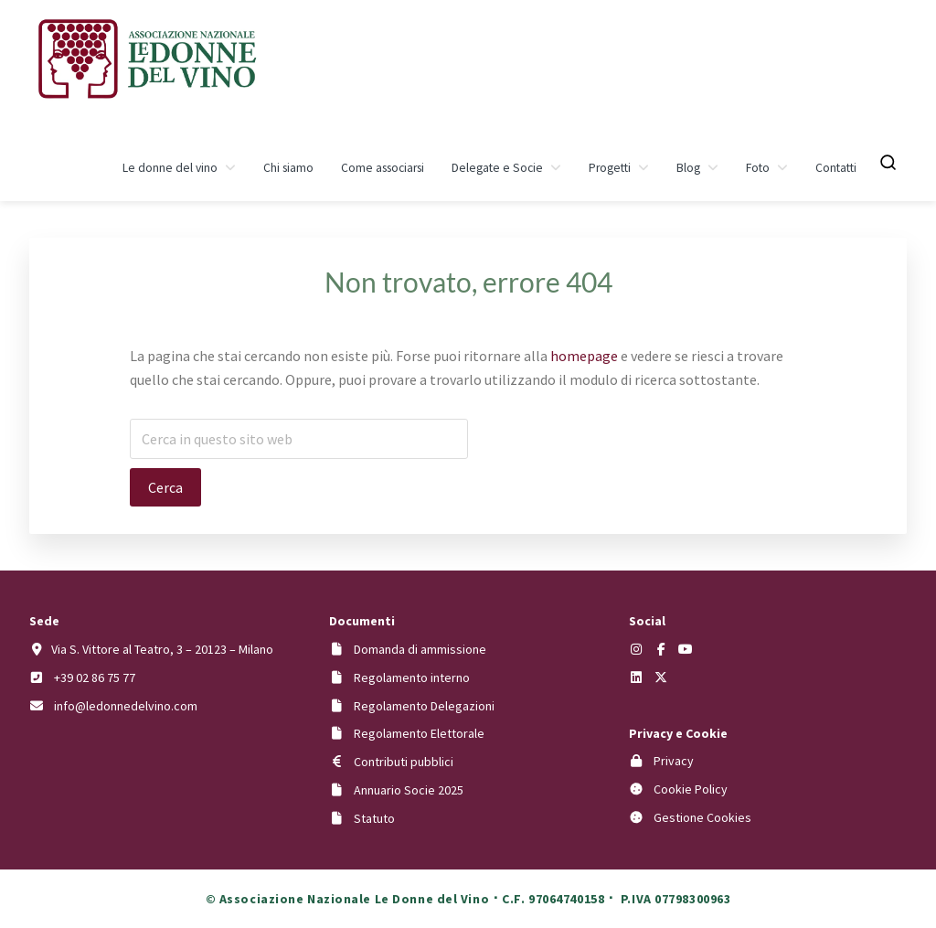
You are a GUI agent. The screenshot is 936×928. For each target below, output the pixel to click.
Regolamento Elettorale (419, 733)
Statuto (374, 818)
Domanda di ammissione (420, 649)
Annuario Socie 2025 (408, 790)
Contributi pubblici (403, 761)
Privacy (674, 760)
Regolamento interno (412, 677)
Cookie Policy (691, 789)
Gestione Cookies (702, 817)
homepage (584, 356)
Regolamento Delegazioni (424, 706)
